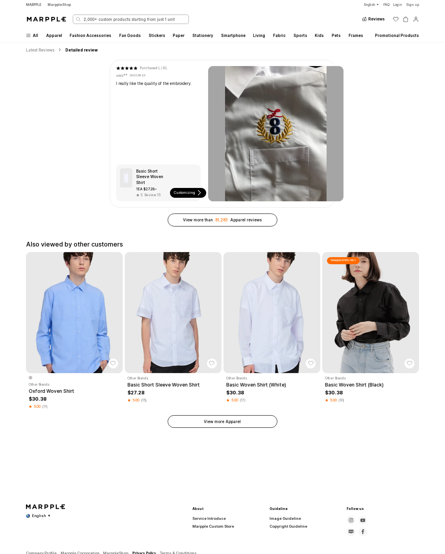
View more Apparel (222, 421)
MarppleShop (59, 5)
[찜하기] (113, 363)
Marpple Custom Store (210, 526)
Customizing (188, 193)
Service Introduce (206, 518)
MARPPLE (33, 5)
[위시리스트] (396, 19)
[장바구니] (406, 19)
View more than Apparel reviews (222, 219)
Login (397, 5)
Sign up (412, 5)
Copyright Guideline (285, 526)
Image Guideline (282, 518)
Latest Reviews (40, 50)
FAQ (386, 5)
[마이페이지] (416, 19)
